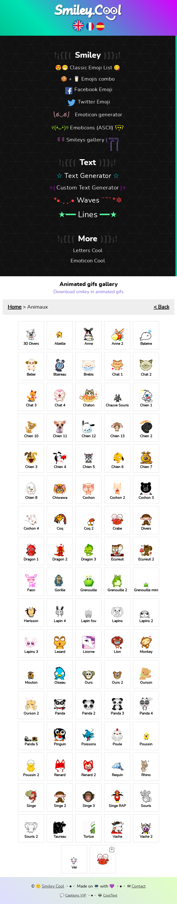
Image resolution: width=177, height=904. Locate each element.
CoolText (110, 895)
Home (15, 307)
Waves (88, 200)
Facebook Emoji (93, 89)
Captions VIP (75, 895)
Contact (139, 886)
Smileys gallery (85, 139)
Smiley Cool (53, 886)
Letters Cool (88, 250)
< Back (161, 307)
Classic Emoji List (91, 67)
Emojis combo (98, 79)
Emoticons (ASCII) (91, 127)
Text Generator (87, 176)
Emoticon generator (98, 114)
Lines (88, 215)
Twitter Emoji (94, 101)
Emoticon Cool (88, 260)
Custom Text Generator (87, 188)
